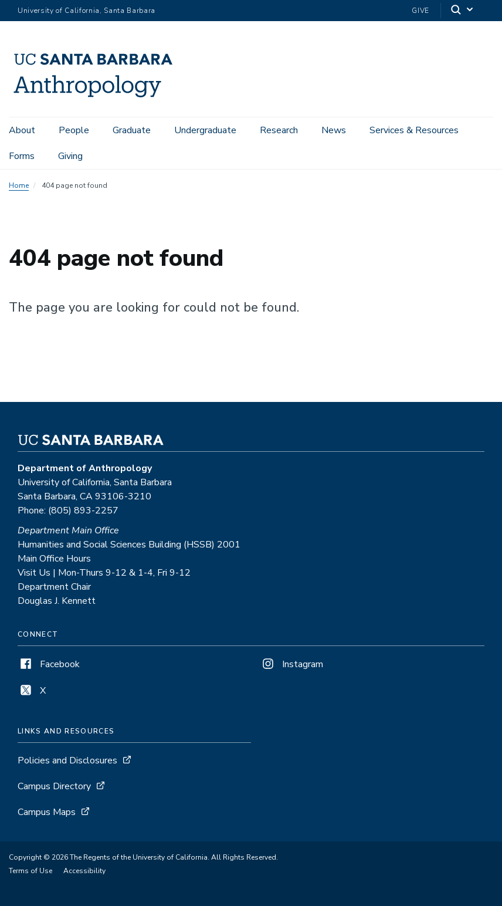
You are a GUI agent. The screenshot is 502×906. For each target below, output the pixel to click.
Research (279, 130)
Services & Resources (414, 130)
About (22, 130)
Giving (70, 156)
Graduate (132, 130)
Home (19, 185)
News (333, 130)
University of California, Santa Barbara (86, 10)
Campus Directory (54, 786)
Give (420, 10)
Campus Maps (47, 812)
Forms (22, 156)
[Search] (462, 11)
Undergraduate (205, 130)
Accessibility (84, 870)
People (74, 130)
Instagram (291, 664)
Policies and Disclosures (67, 760)
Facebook (49, 664)
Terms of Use (30, 870)
